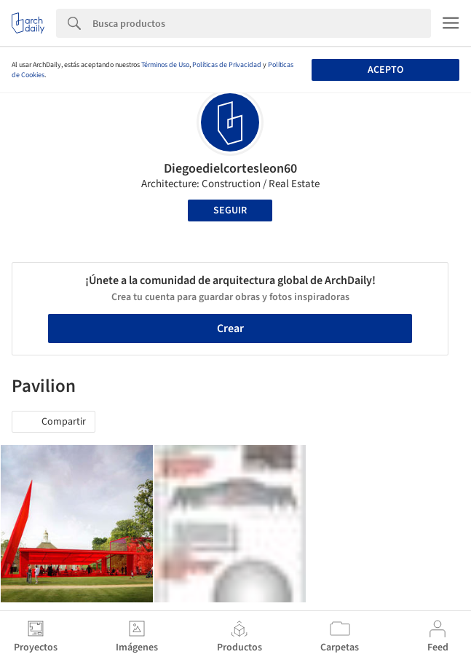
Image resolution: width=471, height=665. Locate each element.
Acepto (385, 70)
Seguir (230, 210)
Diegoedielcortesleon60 (230, 169)
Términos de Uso (165, 65)
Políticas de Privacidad (226, 65)
